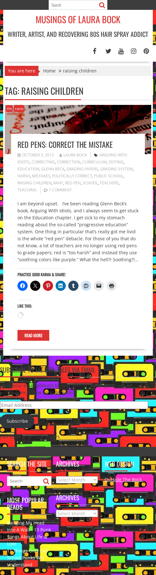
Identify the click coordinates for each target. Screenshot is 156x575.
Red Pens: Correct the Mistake (65, 144)
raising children (34, 183)
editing (116, 162)
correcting (43, 162)
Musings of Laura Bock (78, 19)
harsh (23, 176)
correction (68, 162)
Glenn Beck (52, 169)
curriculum (94, 162)
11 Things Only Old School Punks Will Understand (27, 558)
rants (19, 108)
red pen (73, 183)
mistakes (41, 176)
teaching (27, 190)
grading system (116, 169)
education (28, 169)
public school (108, 176)
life (9, 108)
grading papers (82, 169)
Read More (33, 335)
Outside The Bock (124, 479)
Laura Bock (73, 155)
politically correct (72, 176)
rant (58, 183)
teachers (109, 183)
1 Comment (60, 190)
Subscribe (17, 421)
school (90, 183)
